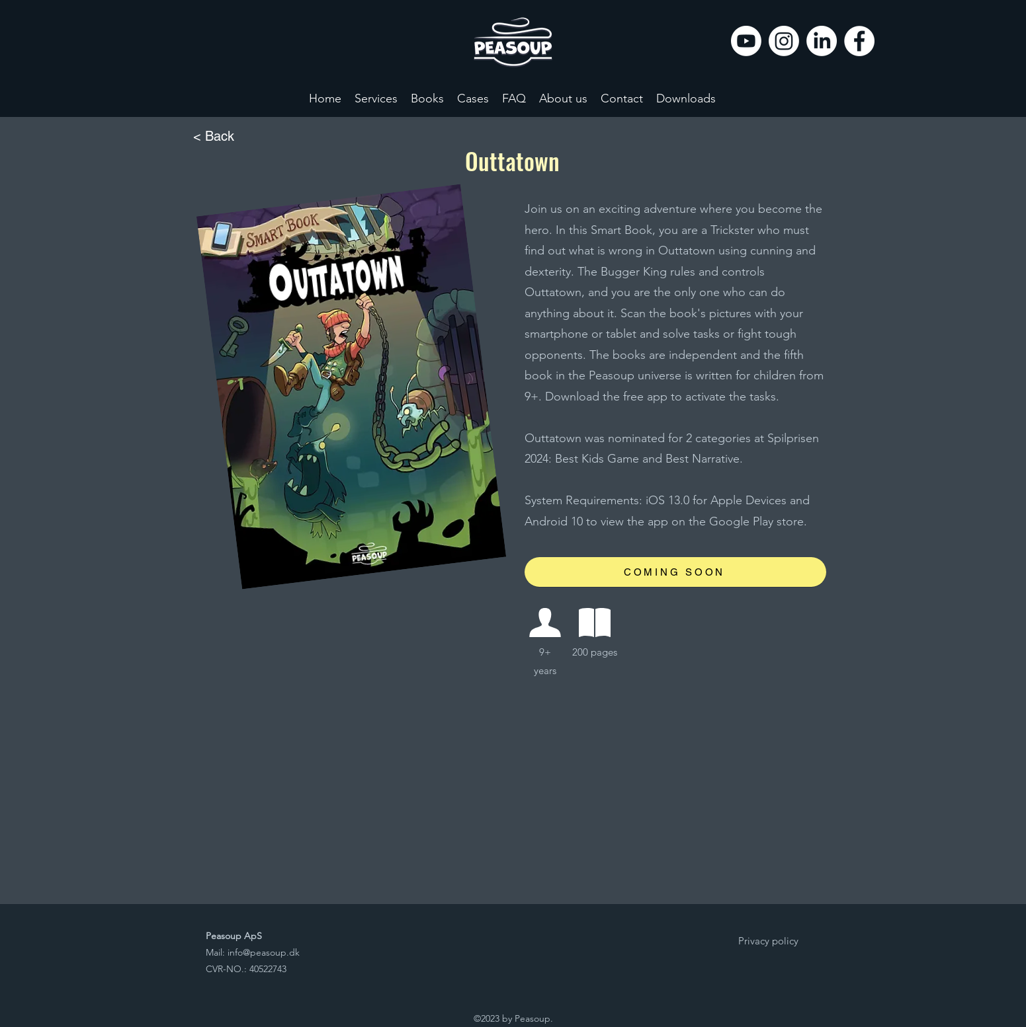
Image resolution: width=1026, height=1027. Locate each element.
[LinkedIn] (821, 41)
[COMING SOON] (675, 572)
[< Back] (236, 137)
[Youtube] (746, 41)
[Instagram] (784, 41)
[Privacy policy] (769, 941)
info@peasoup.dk (264, 952)
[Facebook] (859, 41)
